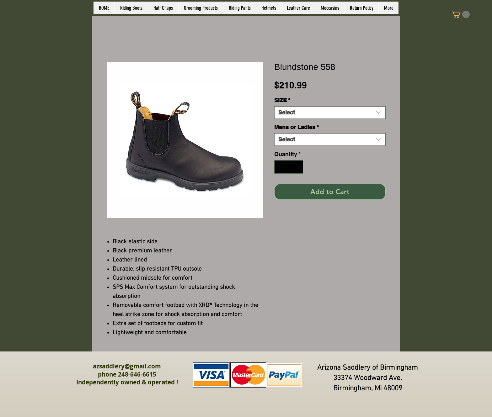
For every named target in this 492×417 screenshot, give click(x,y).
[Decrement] (280, 167)
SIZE (282, 100)
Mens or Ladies (296, 127)
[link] (460, 14)
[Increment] (297, 167)
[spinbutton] (288, 167)
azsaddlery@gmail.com (127, 366)
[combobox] (330, 112)
